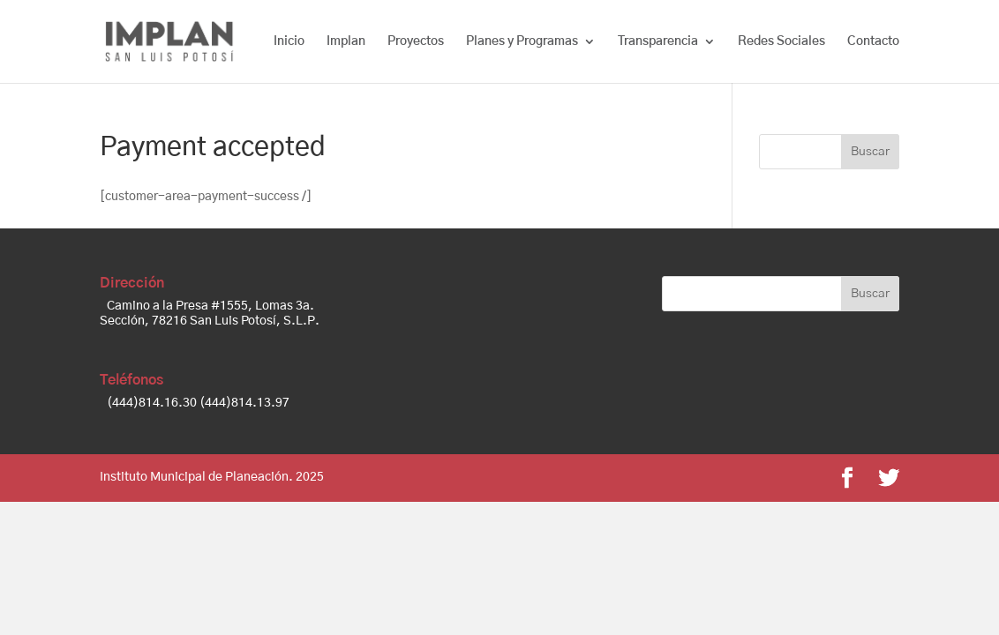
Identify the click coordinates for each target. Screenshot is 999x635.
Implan (346, 41)
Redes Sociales (781, 41)
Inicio (289, 41)
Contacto (873, 41)
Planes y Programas (522, 41)
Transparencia (658, 41)
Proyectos (415, 41)
